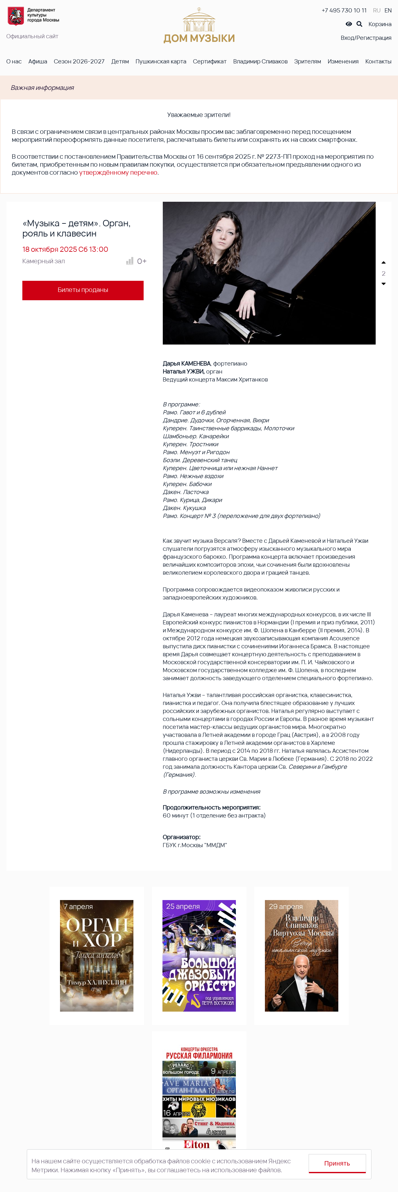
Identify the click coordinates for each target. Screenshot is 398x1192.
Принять (337, 1163)
